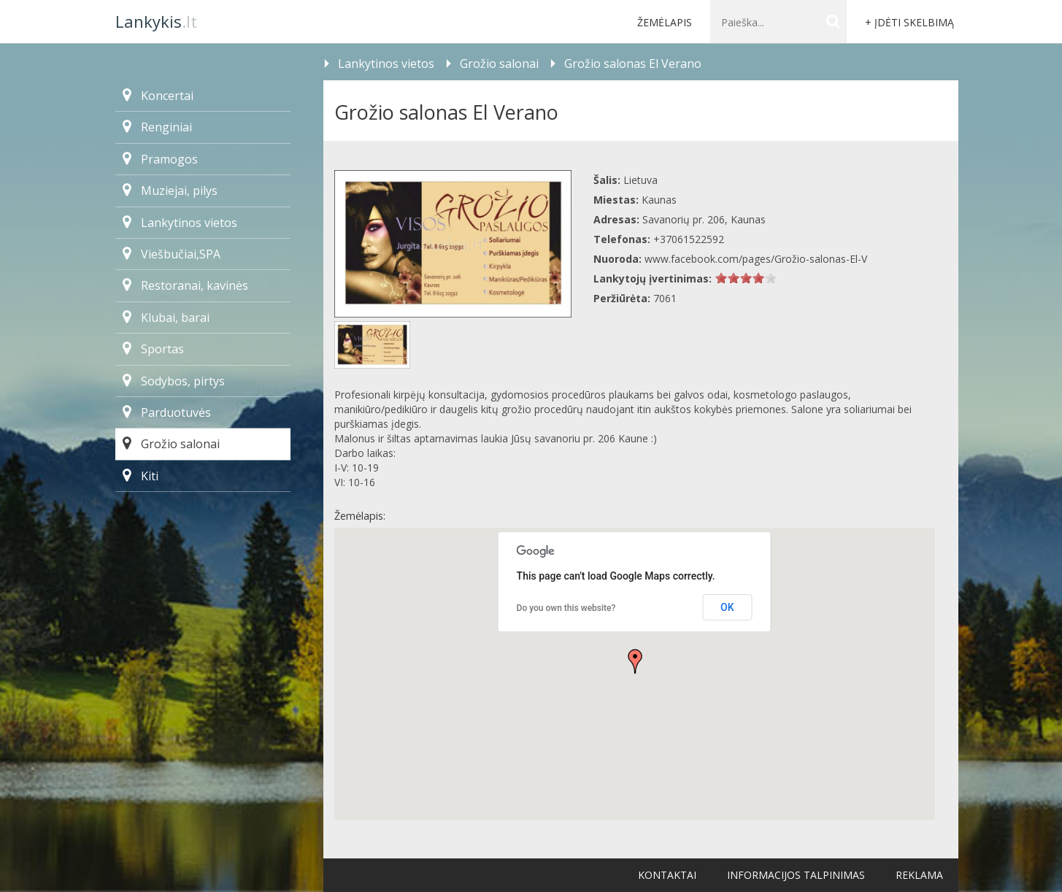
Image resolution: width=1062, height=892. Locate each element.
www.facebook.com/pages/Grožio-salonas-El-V (755, 259)
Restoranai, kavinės (185, 285)
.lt (156, 21)
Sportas (153, 349)
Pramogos (160, 159)
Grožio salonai (171, 444)
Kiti (140, 476)
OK (727, 607)
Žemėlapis (664, 22)
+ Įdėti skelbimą (909, 22)
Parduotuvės (167, 412)
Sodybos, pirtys (174, 381)
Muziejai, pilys (170, 190)
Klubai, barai (166, 317)
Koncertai (158, 96)
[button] (635, 661)
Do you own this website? (566, 608)
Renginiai (157, 127)
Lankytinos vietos (180, 223)
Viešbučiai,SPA (171, 254)
